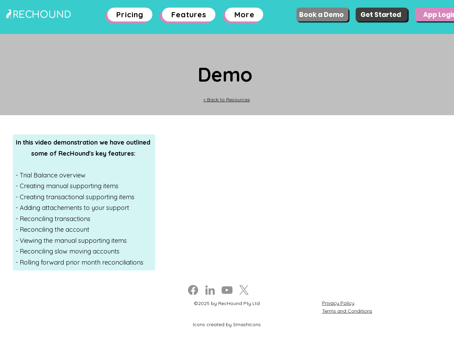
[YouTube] (227, 290)
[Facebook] (193, 290)
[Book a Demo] (322, 14)
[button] (189, 14)
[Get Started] (382, 14)
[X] (244, 290)
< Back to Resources (226, 100)
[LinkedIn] (210, 290)
